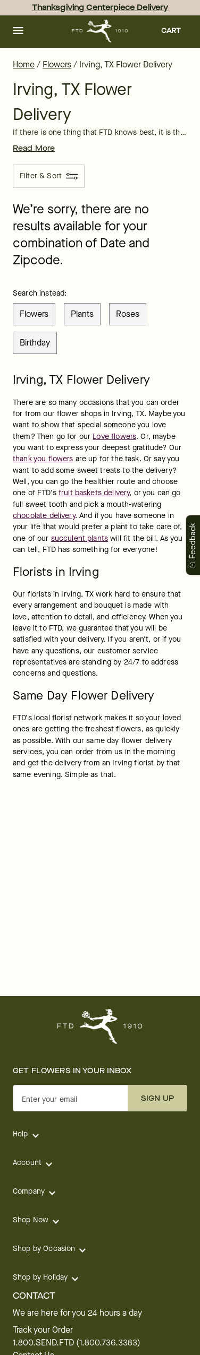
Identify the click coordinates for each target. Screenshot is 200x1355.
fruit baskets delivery (94, 493)
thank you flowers (43, 459)
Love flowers (114, 436)
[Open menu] (18, 31)
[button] (18, 31)
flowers (34, 314)
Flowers (57, 64)
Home (24, 64)
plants (82, 314)
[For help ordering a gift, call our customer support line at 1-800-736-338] (100, 31)
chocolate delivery (44, 516)
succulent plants (79, 538)
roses (127, 314)
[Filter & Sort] (49, 176)
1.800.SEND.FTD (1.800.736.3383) (76, 1343)
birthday (35, 342)
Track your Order (43, 1330)
